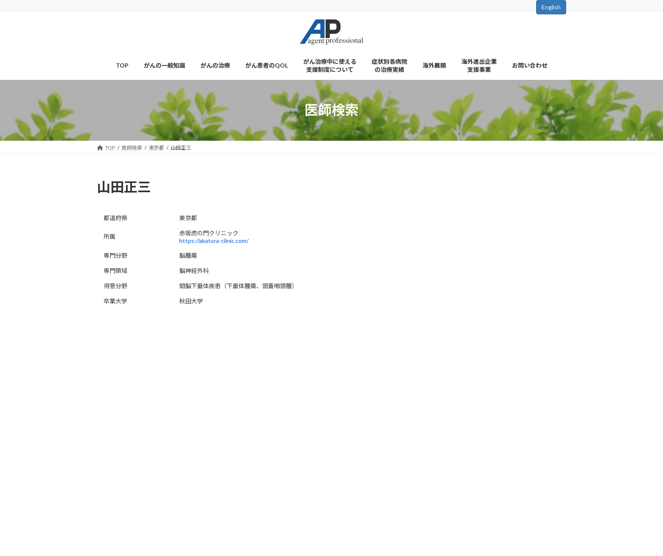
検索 (501, 297)
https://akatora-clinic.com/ (214, 240)
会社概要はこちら (124, 509)
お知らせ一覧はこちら (501, 337)
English (551, 7)
